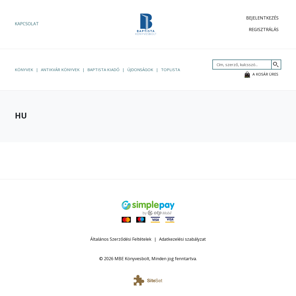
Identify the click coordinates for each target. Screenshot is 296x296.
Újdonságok (140, 69)
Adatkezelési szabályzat (182, 239)
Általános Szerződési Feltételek (120, 239)
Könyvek (24, 69)
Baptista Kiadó (103, 69)
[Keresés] (276, 65)
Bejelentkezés (262, 18)
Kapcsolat (27, 24)
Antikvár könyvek (60, 69)
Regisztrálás (264, 29)
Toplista (170, 69)
